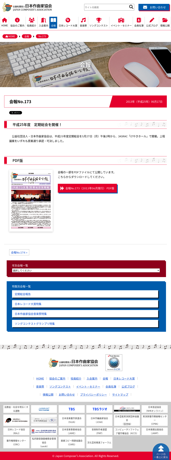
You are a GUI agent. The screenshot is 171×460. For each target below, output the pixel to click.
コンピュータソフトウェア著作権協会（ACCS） (127, 431)
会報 (53, 22)
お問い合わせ (154, 7)
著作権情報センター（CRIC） (16, 442)
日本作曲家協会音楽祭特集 (31, 314)
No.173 (42, 36)
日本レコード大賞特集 (28, 304)
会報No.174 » (19, 252)
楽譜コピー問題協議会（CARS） (71, 442)
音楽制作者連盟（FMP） (99, 431)
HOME (4, 22)
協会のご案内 (17, 22)
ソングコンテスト (98, 22)
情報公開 (48, 394)
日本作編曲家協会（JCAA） (99, 420)
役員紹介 (32, 22)
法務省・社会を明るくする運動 (16, 408)
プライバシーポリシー (93, 394)
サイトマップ (120, 394)
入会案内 (43, 22)
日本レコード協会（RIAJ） (16, 431)
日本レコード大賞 (67, 22)
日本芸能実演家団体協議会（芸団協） (127, 420)
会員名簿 (139, 22)
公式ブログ (152, 22)
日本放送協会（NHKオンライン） (154, 408)
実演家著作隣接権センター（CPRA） (155, 420)
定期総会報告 (23, 294)
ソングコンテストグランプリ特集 (35, 324)
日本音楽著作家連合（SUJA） (71, 420)
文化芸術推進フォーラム (99, 442)
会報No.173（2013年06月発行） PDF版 (89, 188)
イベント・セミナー (121, 22)
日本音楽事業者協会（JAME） (71, 431)
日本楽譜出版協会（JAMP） (154, 431)
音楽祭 (83, 22)
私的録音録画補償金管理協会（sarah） (44, 442)
